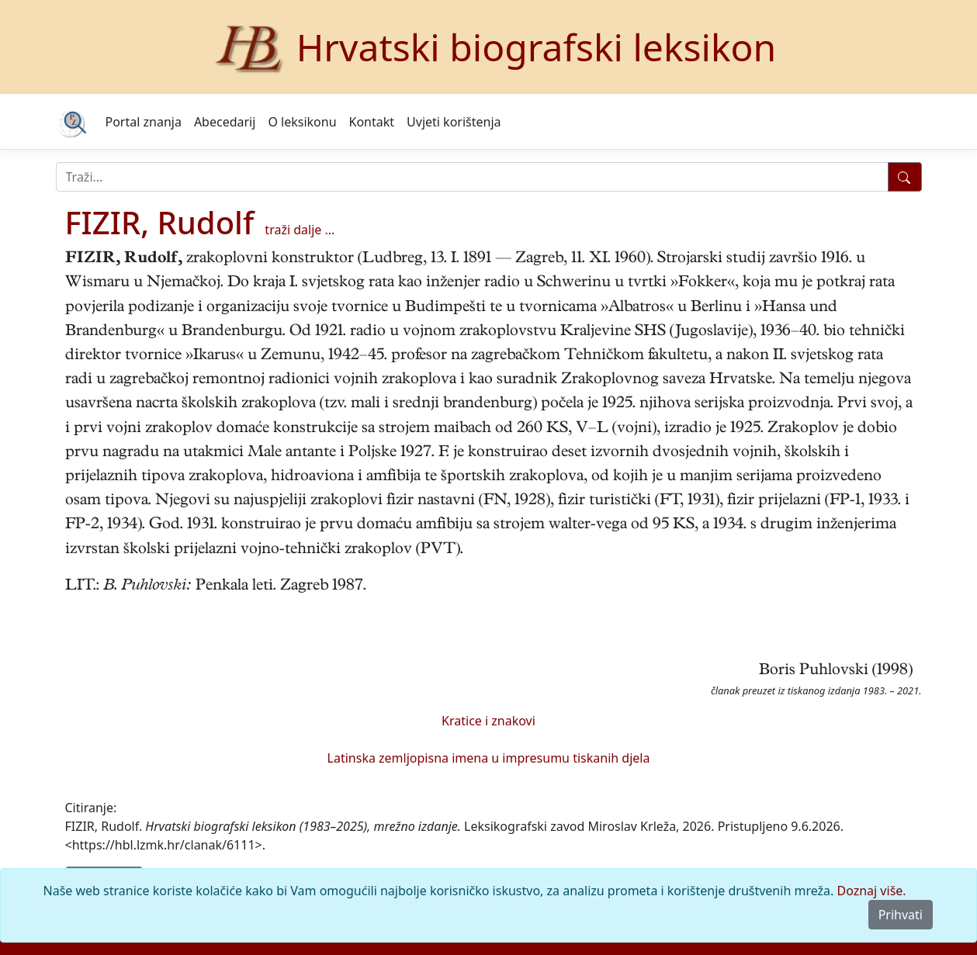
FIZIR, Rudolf (160, 222)
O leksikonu (302, 121)
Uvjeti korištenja (454, 121)
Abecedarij (224, 121)
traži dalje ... (299, 229)
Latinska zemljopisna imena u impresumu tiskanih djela (488, 757)
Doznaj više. (871, 890)
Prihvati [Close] (900, 914)
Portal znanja (144, 121)
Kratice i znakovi (488, 720)
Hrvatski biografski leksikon (536, 47)
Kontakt (372, 121)
